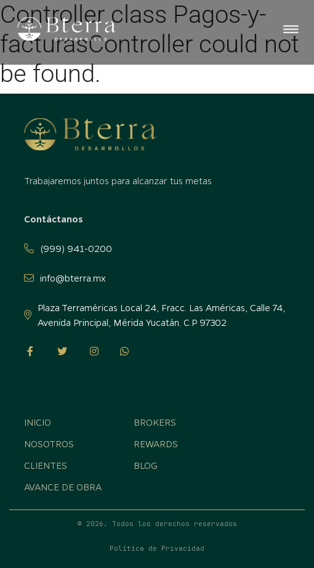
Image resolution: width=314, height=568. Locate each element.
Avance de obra (63, 487)
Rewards (156, 443)
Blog (146, 465)
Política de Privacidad (157, 548)
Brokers (155, 422)
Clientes (45, 465)
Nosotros (49, 443)
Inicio (37, 422)
